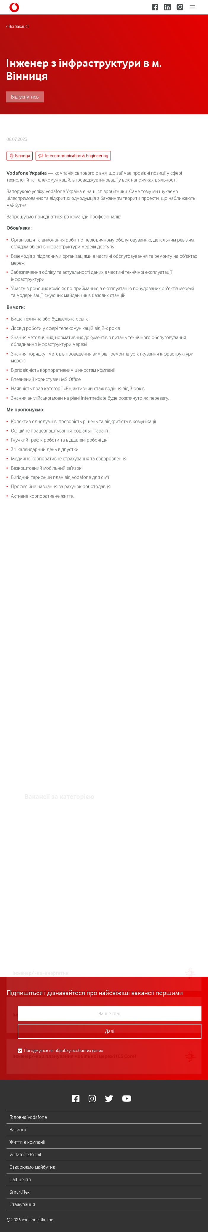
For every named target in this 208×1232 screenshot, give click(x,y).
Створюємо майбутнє (32, 1167)
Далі (109, 1031)
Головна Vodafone (28, 1117)
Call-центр (20, 1179)
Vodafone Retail (25, 1154)
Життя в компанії (27, 1142)
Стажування (22, 1204)
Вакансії (17, 1130)
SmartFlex (19, 1192)
